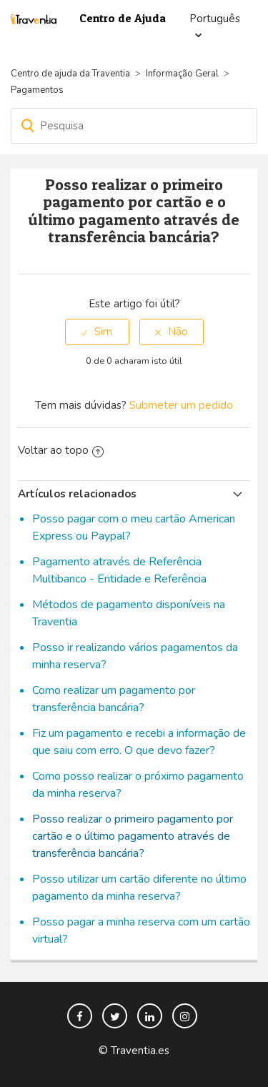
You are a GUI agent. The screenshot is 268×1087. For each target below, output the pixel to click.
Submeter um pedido (181, 405)
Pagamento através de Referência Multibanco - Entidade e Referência (119, 570)
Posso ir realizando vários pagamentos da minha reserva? (135, 656)
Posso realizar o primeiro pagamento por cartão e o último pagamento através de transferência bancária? (132, 836)
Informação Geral (182, 73)
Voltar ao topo (61, 450)
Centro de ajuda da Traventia (71, 73)
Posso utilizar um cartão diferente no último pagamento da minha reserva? (139, 887)
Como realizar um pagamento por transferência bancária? (113, 699)
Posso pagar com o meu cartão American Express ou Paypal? (133, 527)
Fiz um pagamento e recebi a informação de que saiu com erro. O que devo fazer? (139, 741)
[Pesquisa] (134, 126)
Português (214, 18)
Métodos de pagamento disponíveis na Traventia (128, 613)
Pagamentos (37, 90)
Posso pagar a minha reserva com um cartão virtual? (141, 930)
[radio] (97, 332)
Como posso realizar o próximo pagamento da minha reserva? (138, 784)
